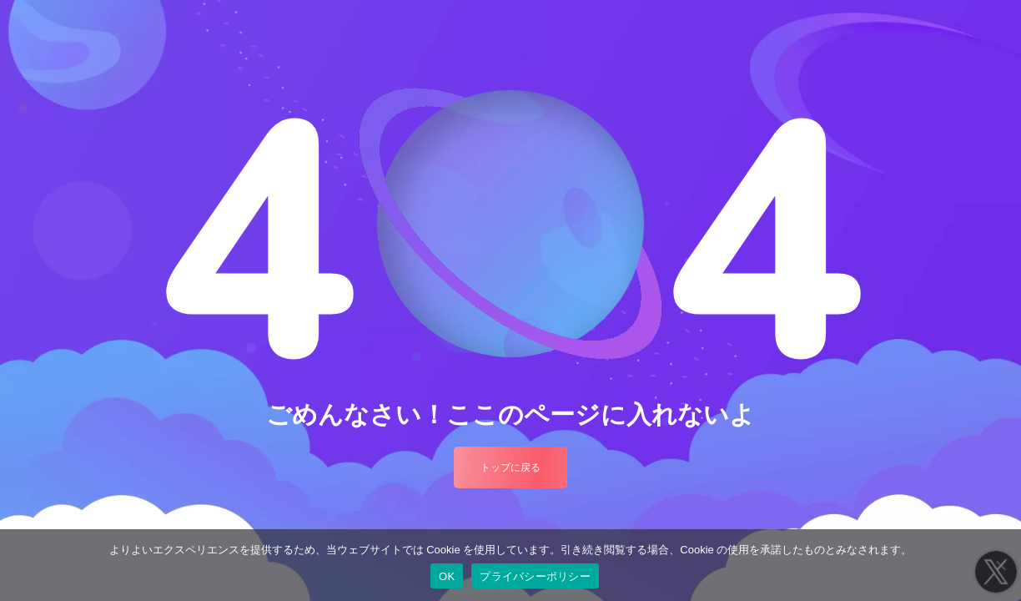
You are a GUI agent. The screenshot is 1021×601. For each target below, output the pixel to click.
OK (447, 576)
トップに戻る (510, 467)
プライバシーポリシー (535, 576)
